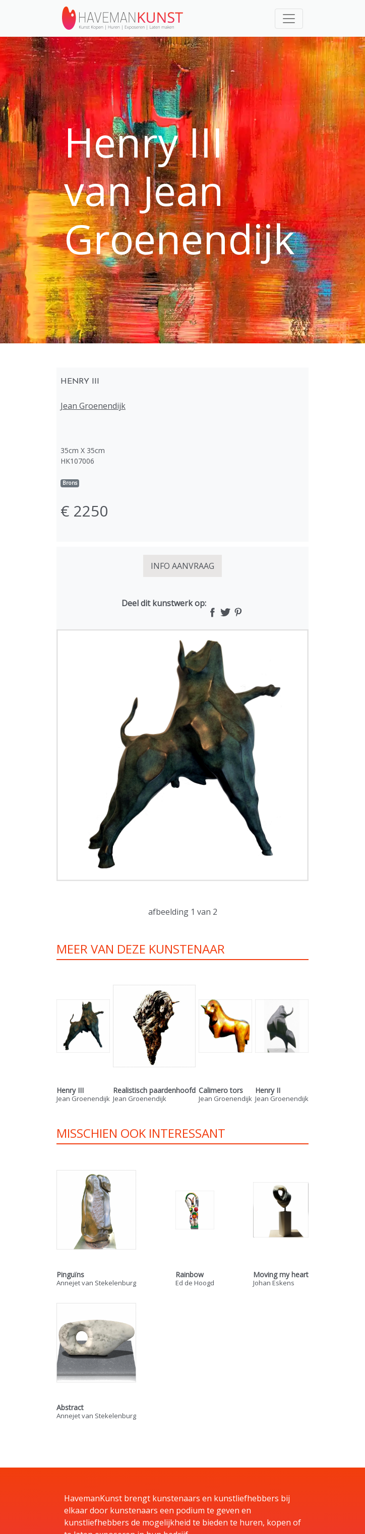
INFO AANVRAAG (182, 565)
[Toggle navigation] (289, 19)
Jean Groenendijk (93, 405)
